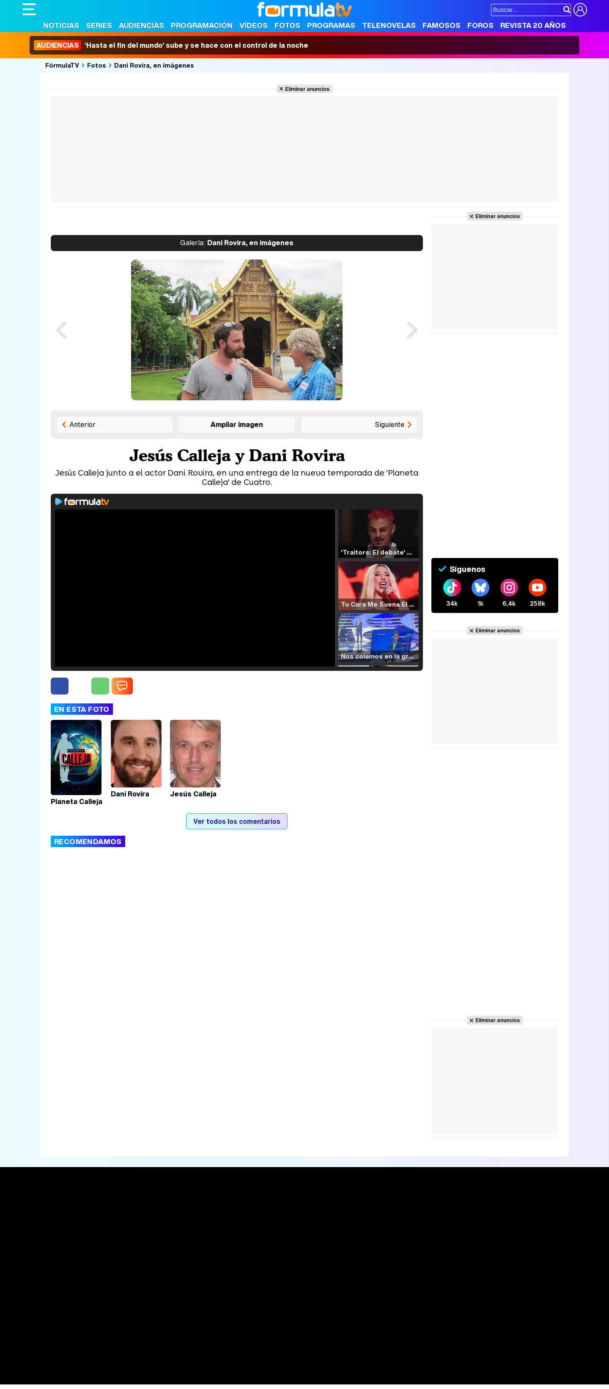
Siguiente (389, 424)
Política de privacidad (140, 1307)
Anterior (82, 424)
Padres (170, 1366)
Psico (274, 1366)
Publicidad (309, 1307)
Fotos (287, 25)
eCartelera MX (199, 1355)
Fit (235, 1366)
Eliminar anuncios (307, 89)
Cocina (217, 1366)
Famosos (441, 25)
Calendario (155, 1217)
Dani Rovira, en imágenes (154, 65)
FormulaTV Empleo (109, 1355)
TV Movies (154, 1235)
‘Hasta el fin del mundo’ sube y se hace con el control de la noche (171, 45)
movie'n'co (241, 1355)
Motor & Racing (196, 1378)
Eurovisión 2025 (386, 1233)
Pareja (146, 1366)
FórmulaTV (62, 65)
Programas (331, 25)
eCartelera (157, 1355)
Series (99, 25)
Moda (97, 1366)
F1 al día (156, 1378)
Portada (43, 1207)
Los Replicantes (90, 1344)
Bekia (76, 1366)
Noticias (61, 25)
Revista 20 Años (533, 25)
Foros (480, 25)
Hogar (253, 1366)
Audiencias (141, 25)
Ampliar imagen (237, 424)
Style (101, 1378)
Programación (202, 25)
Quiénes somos (46, 1307)
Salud (194, 1366)
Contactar (343, 1307)
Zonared (235, 1378)
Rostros (487, 1207)
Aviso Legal (89, 1307)
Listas (147, 1226)
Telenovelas (389, 25)
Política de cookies (202, 1307)
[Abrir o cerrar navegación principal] (29, 9)
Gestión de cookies (261, 1307)
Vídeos (253, 25)
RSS (368, 1307)
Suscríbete (493, 1239)
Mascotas (300, 1366)
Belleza (121, 1366)
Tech (133, 1378)
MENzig (78, 1378)
